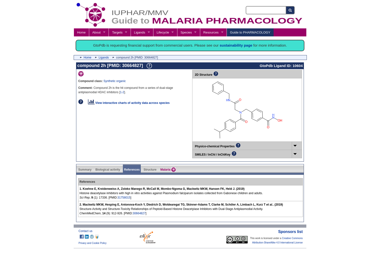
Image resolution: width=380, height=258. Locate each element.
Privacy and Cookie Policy (93, 243)
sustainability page (236, 45)
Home (81, 32)
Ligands (139, 32)
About (96, 32)
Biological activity (107, 169)
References (132, 169)
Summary (85, 169)
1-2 (122, 92)
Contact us (85, 231)
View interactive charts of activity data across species (129, 103)
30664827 (139, 213)
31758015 (124, 197)
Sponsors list (290, 232)
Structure (149, 169)
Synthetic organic (114, 81)
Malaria (168, 169)
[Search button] (290, 10)
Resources (211, 32)
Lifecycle (163, 32)
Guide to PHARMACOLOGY (250, 32)
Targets (117, 32)
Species (186, 32)
